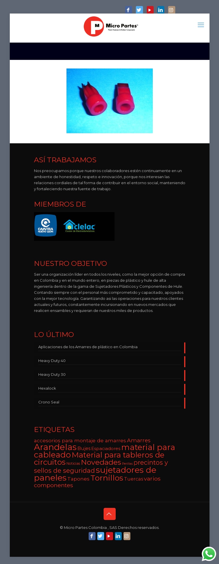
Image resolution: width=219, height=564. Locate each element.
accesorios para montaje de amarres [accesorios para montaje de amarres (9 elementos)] (80, 440)
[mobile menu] (202, 25)
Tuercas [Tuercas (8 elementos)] (133, 479)
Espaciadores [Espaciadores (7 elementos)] (105, 448)
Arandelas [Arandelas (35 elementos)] (55, 447)
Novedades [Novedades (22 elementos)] (101, 462)
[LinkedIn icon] (160, 10)
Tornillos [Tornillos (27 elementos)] (106, 478)
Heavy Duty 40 (52, 360)
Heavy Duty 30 (52, 374)
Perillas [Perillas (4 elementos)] (127, 464)
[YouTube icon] (150, 10)
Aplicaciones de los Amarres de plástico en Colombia (88, 346)
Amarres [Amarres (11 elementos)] (139, 440)
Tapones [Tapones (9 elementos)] (78, 479)
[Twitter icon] (139, 10)
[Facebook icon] (128, 10)
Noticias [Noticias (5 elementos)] (73, 463)
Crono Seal (48, 402)
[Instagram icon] (171, 10)
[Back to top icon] (110, 514)
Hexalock (47, 388)
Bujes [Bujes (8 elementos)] (83, 448)
